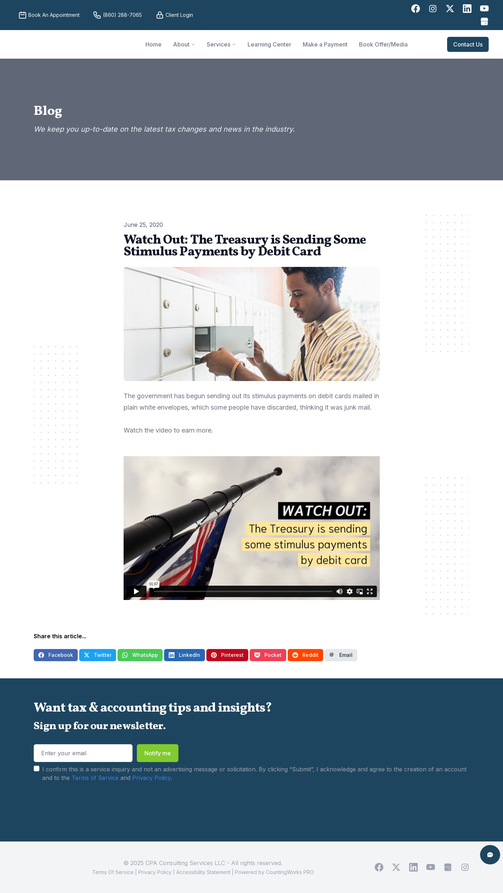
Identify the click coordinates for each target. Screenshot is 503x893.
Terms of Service (95, 777)
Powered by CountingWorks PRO (274, 872)
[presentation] (88, 805)
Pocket (268, 655)
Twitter (97, 655)
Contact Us (468, 44)
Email (341, 655)
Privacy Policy (151, 777)
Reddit (305, 655)
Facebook (55, 655)
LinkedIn (184, 655)
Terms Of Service (113, 872)
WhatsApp (140, 655)
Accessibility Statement (203, 872)
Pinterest (227, 655)
